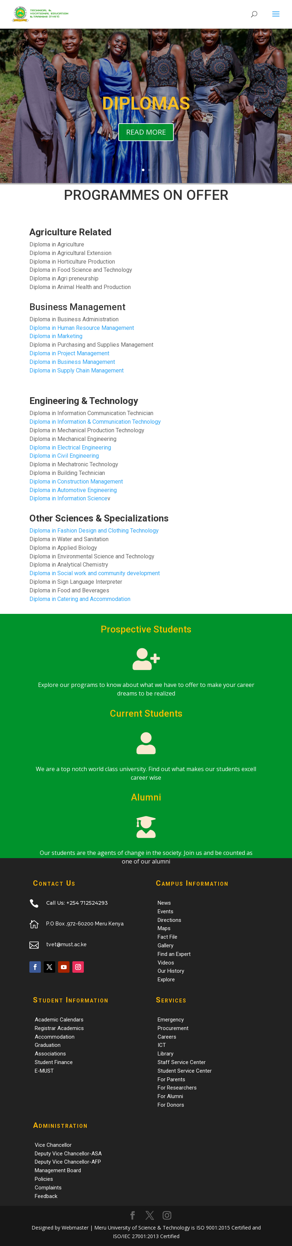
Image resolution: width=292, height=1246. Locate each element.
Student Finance (54, 1062)
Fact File (167, 937)
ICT (162, 1045)
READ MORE (146, 139)
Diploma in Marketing (55, 336)
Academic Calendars (59, 1019)
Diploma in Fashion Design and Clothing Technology (94, 530)
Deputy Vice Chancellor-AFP (68, 1162)
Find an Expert (174, 954)
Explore (166, 979)
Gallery (165, 945)
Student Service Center (185, 1071)
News (164, 903)
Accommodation (55, 1037)
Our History (171, 971)
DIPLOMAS (146, 111)
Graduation (48, 1045)
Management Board (58, 1170)
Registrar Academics (59, 1028)
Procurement (173, 1028)
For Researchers (177, 1087)
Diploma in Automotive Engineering (73, 490)
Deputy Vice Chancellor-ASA (68, 1153)
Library (165, 1053)
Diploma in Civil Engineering (64, 455)
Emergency (171, 1019)
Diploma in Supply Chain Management (76, 370)
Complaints (48, 1187)
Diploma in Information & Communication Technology (95, 421)
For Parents (171, 1079)
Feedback (46, 1196)
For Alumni (170, 1096)
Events (165, 911)
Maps (164, 928)
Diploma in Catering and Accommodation (79, 599)
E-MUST (44, 1071)
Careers (167, 1037)
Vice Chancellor (53, 1145)
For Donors (171, 1105)
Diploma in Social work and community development (94, 573)
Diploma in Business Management (72, 362)
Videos (166, 962)
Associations (50, 1053)
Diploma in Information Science (68, 498)
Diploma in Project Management (69, 353)
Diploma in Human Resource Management (81, 327)
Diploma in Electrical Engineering (70, 447)
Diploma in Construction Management (76, 481)
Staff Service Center (182, 1062)
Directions (169, 920)
